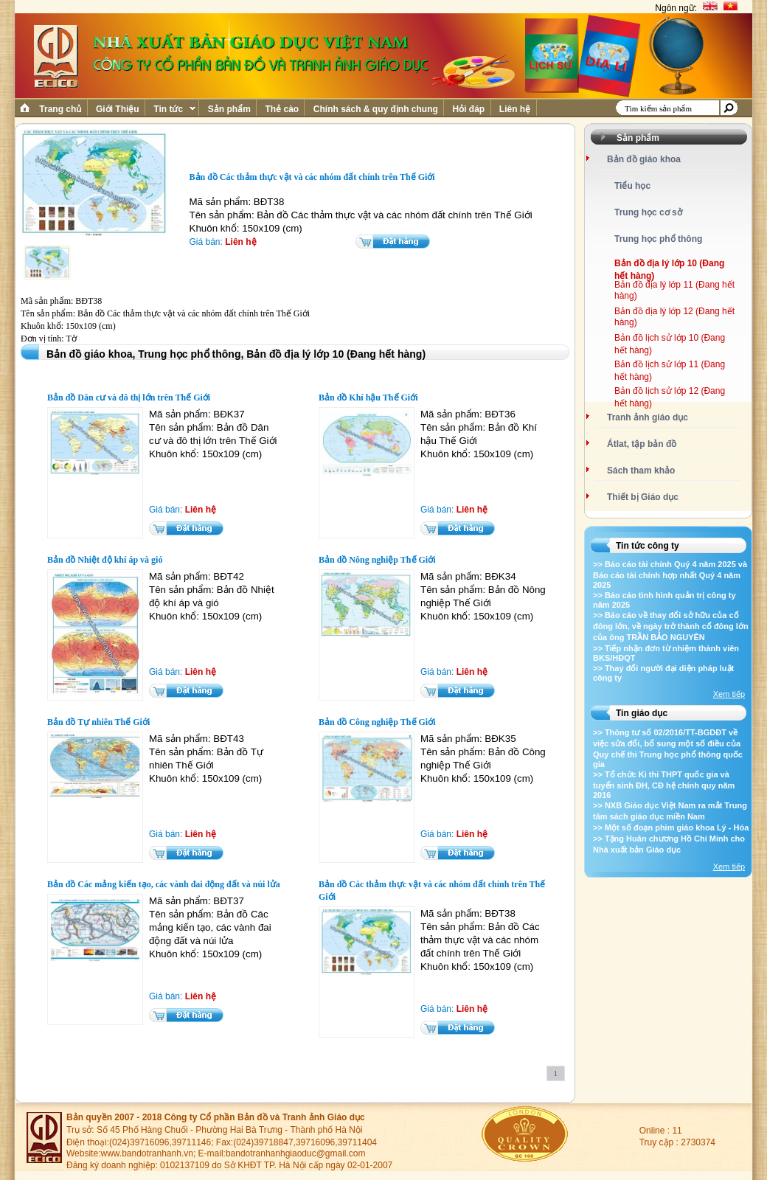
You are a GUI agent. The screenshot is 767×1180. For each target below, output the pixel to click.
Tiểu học (632, 186)
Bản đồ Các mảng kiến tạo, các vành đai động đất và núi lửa (163, 884)
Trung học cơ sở (648, 212)
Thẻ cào (282, 109)
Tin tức (173, 109)
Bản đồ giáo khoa (644, 159)
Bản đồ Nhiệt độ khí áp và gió (104, 560)
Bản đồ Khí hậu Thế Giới (368, 397)
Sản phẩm (229, 109)
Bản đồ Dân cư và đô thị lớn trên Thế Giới (128, 397)
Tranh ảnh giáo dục (647, 417)
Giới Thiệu (118, 109)
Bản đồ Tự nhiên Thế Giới (98, 722)
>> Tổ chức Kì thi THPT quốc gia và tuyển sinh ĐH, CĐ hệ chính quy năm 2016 (664, 784)
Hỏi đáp (468, 109)
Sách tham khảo (641, 470)
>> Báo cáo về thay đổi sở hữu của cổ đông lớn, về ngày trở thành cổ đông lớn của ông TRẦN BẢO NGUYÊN (671, 626)
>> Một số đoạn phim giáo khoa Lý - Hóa (671, 827)
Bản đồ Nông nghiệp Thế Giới (377, 560)
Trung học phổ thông (658, 239)
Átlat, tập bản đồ (641, 444)
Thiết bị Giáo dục (642, 497)
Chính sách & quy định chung (375, 109)
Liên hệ (515, 109)
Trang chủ (60, 109)
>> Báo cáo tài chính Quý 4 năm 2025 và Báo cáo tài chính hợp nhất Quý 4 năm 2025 (670, 574)
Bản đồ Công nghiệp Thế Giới (377, 722)
